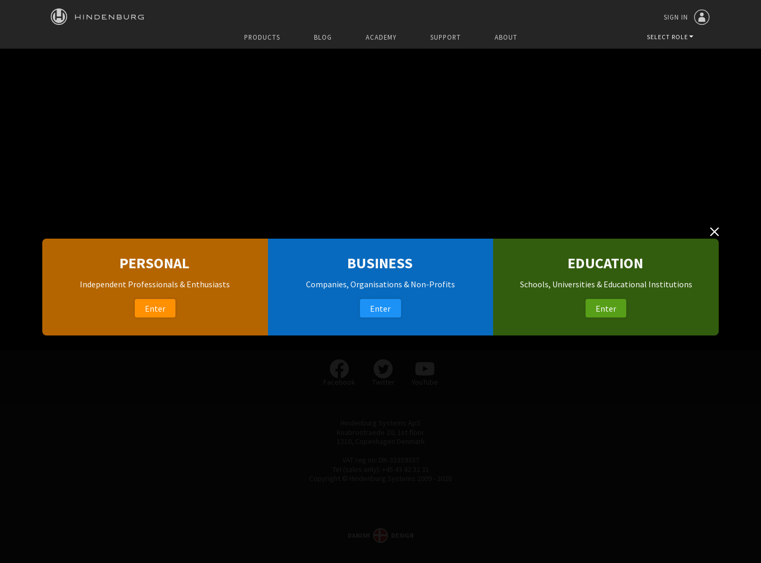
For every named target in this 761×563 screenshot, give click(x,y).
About (506, 37)
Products (262, 37)
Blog (323, 37)
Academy (381, 37)
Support (445, 37)
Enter (155, 308)
